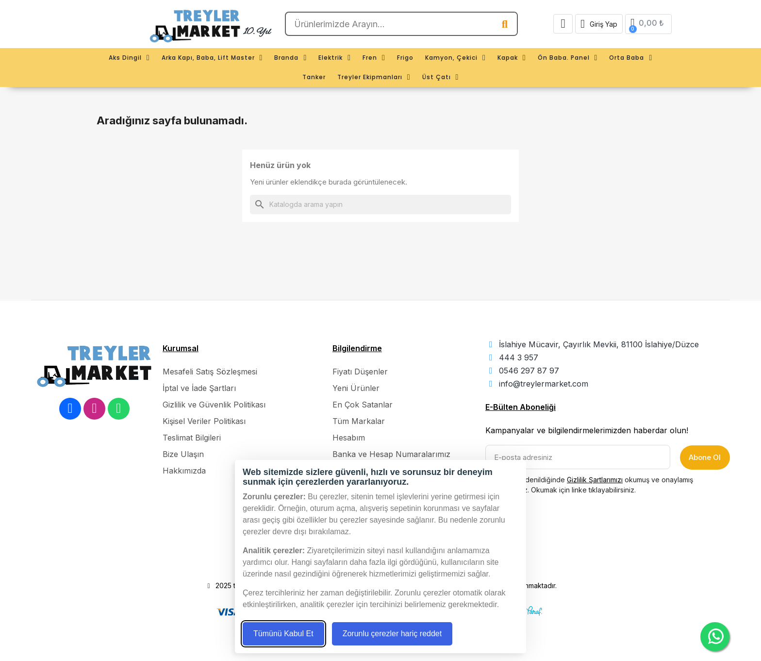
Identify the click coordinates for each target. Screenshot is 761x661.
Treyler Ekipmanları (374, 77)
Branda (290, 58)
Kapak (511, 58)
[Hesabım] (599, 24)
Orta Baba (630, 58)
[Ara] (380, 204)
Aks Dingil (129, 58)
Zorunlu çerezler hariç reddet (392, 633)
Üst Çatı (440, 77)
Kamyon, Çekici (455, 58)
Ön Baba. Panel (568, 58)
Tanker (314, 77)
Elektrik (334, 58)
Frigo (405, 57)
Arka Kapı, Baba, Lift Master (212, 58)
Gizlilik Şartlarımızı (595, 479)
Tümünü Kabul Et (283, 633)
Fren (374, 58)
